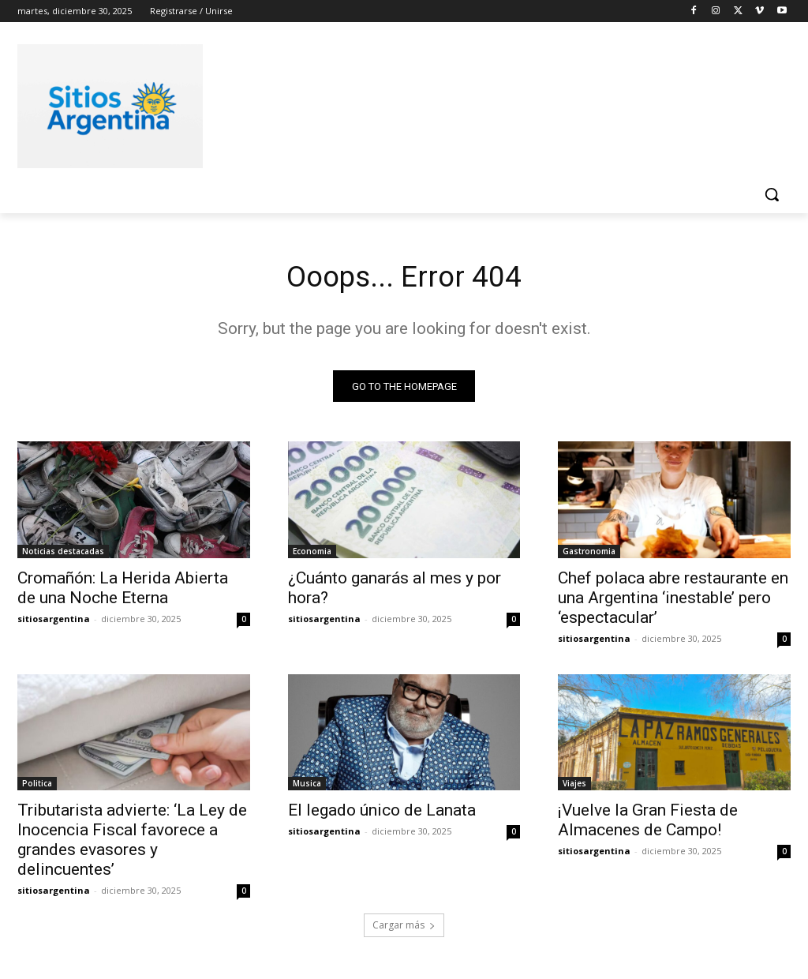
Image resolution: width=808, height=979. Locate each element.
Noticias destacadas (63, 554)
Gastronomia (589, 554)
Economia (312, 554)
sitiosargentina (53, 622)
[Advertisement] (387, 103)
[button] (772, 194)
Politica (37, 787)
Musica (307, 787)
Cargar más (404, 929)
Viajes (574, 787)
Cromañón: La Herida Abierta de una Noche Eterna (122, 591)
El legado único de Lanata (382, 814)
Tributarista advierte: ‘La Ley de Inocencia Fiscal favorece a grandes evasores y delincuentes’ (132, 844)
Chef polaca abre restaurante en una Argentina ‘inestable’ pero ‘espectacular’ (673, 601)
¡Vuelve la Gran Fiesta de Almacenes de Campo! (648, 824)
